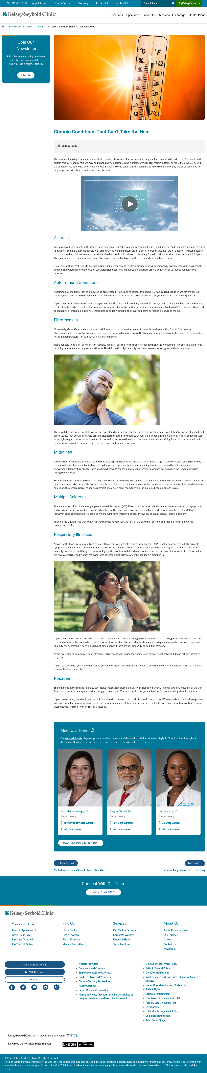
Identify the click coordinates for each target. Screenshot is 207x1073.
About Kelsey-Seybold (176, 930)
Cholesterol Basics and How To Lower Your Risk (79, 870)
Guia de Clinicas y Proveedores (95, 981)
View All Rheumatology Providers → (80, 842)
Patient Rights (152, 989)
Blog (40, 26)
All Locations (69, 829)
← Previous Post (66, 862)
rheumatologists (73, 738)
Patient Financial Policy (157, 968)
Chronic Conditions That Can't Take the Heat (71, 26)
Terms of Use (152, 1006)
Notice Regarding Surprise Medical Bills (166, 985)
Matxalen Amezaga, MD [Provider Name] (74, 811)
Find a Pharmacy (71, 939)
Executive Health (122, 939)
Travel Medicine (121, 944)
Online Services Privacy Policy (161, 963)
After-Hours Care (21, 934)
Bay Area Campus (171, 822)
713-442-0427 (17, 3)
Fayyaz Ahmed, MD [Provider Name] (121, 811)
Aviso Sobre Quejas (155, 1020)
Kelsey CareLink (87, 985)
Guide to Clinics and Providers (95, 977)
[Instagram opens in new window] (56, 987)
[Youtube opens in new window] (34, 987)
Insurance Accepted (22, 939)
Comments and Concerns (92, 968)
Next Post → (195, 862)
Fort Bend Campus (123, 822)
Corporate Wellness (123, 934)
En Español (102, 3)
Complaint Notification (157, 1015)
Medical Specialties (73, 944)
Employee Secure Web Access (95, 972)
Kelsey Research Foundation (93, 990)
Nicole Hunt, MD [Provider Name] (168, 811)
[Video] (129, 203)
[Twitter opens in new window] (23, 987)
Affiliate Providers (88, 963)
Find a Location (71, 934)
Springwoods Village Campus (79, 822)
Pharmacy (83, 3)
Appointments (39, 3)
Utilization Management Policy (161, 1011)
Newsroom (170, 948)
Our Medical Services (124, 930)
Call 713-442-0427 (103, 892)
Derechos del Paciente (157, 972)
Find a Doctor (62, 3)
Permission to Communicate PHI (162, 998)
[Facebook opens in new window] (12, 987)
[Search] (173, 3)
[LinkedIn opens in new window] (45, 987)
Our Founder (170, 934)
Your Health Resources (21, 26)
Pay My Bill (122, 3)
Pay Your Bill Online (22, 944)
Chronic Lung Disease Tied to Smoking (184, 870)
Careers (168, 939)
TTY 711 (72, 1035)
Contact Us (170, 944)
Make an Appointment (24, 930)
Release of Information (157, 993)
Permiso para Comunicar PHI (160, 1002)
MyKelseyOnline (189, 3)
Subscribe (26, 75)
